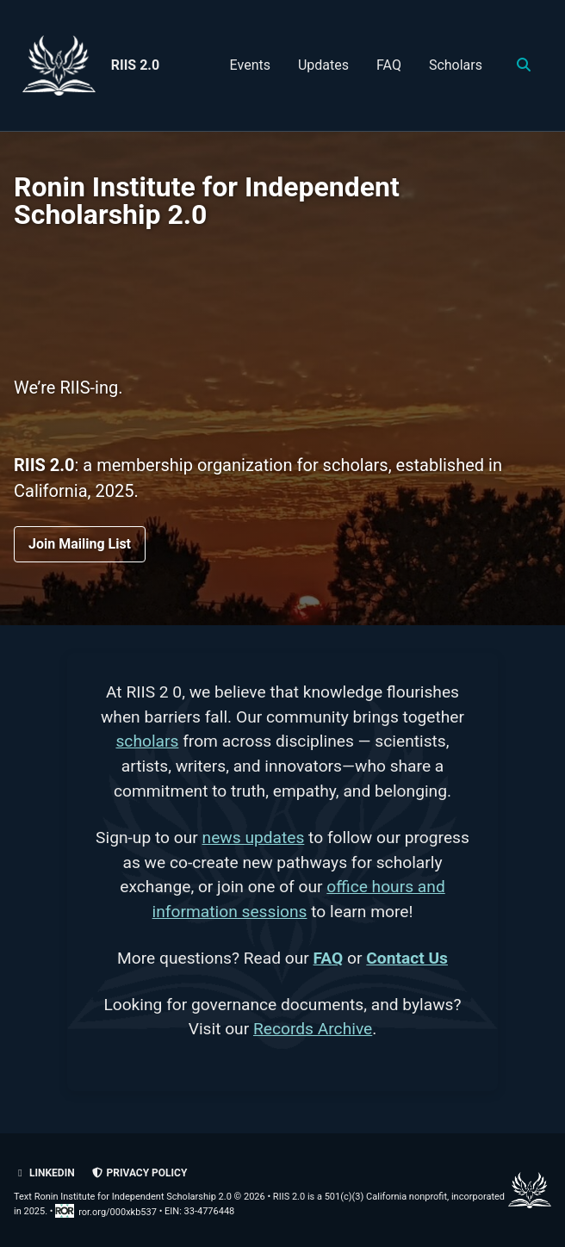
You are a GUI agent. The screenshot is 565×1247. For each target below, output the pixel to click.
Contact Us (407, 958)
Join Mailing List (79, 544)
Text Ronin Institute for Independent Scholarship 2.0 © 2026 (139, 1196)
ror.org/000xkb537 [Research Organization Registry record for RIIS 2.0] (106, 1212)
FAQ (388, 65)
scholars (146, 741)
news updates (253, 837)
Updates (323, 65)
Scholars (455, 65)
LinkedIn (44, 1173)
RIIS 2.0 (135, 65)
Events (250, 65)
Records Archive (312, 1029)
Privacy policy (139, 1173)
